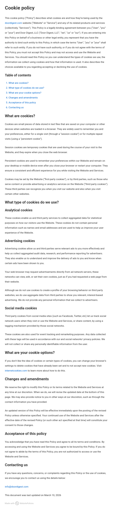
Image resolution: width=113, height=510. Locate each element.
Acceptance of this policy (22, 102)
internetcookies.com (16, 370)
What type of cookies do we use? (26, 87)
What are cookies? (18, 82)
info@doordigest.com (16, 486)
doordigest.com (13, 22)
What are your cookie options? (24, 92)
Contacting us (16, 107)
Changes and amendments (23, 97)
